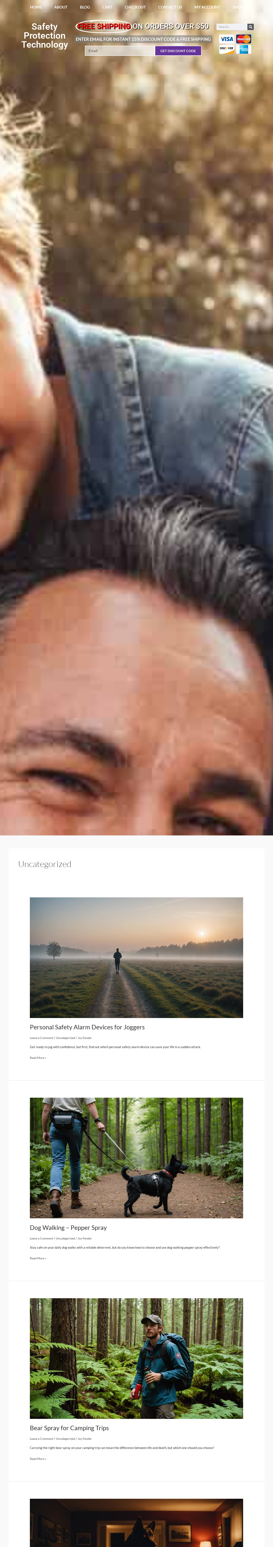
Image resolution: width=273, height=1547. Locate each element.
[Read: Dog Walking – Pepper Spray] (136, 1157)
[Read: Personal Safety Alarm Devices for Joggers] (136, 957)
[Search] (250, 27)
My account (207, 7)
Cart (107, 7)
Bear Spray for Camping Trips (71, 1427)
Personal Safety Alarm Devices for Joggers (89, 1027)
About (61, 7)
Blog (85, 7)
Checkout (135, 7)
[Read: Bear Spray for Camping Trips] (136, 1358)
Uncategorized (68, 1038)
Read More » (39, 1057)
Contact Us (170, 7)
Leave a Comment (42, 1038)
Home (36, 7)
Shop (238, 7)
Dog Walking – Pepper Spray (70, 1227)
